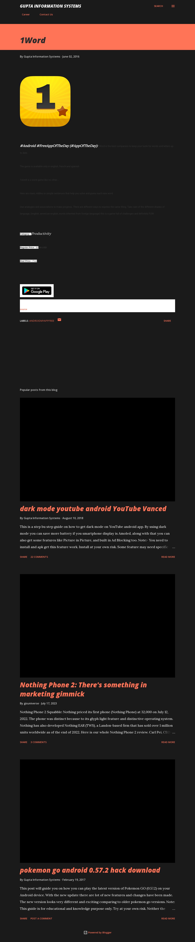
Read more (168, 556)
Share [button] (167, 320)
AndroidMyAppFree (41, 320)
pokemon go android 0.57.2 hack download (90, 870)
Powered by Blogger (97, 932)
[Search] (158, 6)
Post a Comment (41, 918)
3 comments (39, 742)
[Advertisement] (97, 359)
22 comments (39, 556)
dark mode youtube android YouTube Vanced (93, 508)
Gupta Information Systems (50, 6)
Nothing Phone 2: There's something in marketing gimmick (83, 689)
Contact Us (44, 14)
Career (24, 14)
